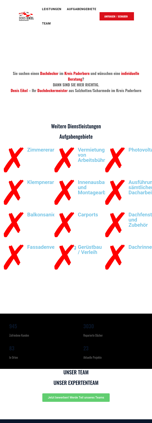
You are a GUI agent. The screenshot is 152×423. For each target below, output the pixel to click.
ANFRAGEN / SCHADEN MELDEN (116, 17)
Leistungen (51, 9)
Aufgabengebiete (81, 9)
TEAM (46, 23)
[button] (76, 397)
